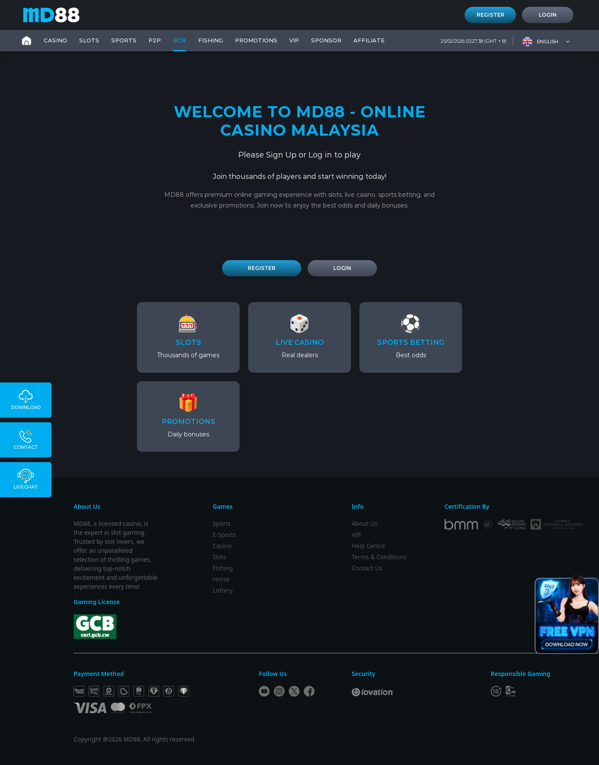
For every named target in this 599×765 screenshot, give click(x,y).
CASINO (55, 40)
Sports (222, 523)
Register (490, 15)
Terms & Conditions (379, 557)
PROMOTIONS (256, 40)
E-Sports (224, 535)
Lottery (223, 590)
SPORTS (123, 40)
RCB (179, 40)
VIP (294, 40)
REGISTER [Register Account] (262, 268)
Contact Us (367, 568)
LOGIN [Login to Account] (342, 268)
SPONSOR (326, 40)
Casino (222, 546)
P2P (154, 40)
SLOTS (89, 40)
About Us (364, 523)
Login (548, 15)
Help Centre (368, 546)
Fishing (223, 568)
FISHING (210, 40)
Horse (221, 579)
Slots (219, 557)
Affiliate (369, 40)
